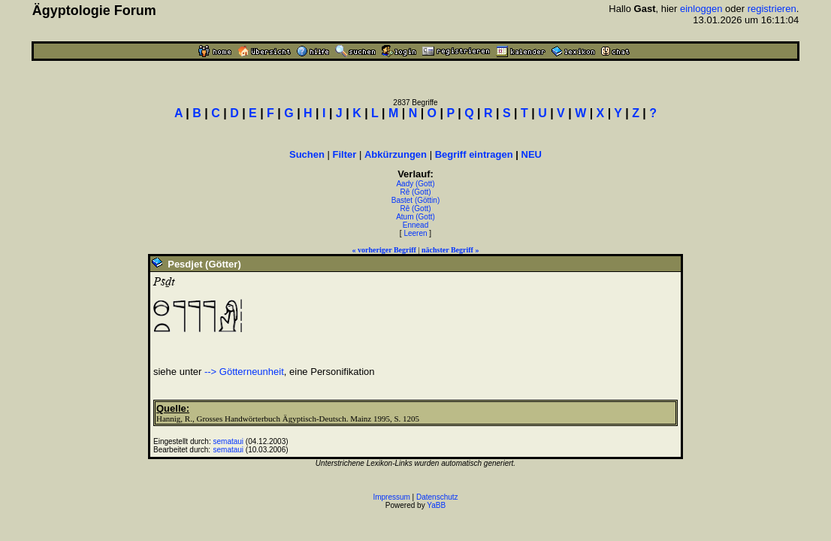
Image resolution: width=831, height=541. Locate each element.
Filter (345, 154)
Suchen (307, 154)
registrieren (772, 8)
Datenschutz (437, 497)
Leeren (415, 233)
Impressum (391, 497)
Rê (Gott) (415, 192)
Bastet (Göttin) (415, 200)
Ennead (415, 225)
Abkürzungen (395, 154)
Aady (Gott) (415, 184)
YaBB (436, 505)
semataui (228, 441)
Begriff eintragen (474, 154)
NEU (531, 154)
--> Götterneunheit (244, 371)
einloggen (701, 8)
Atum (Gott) (415, 217)
